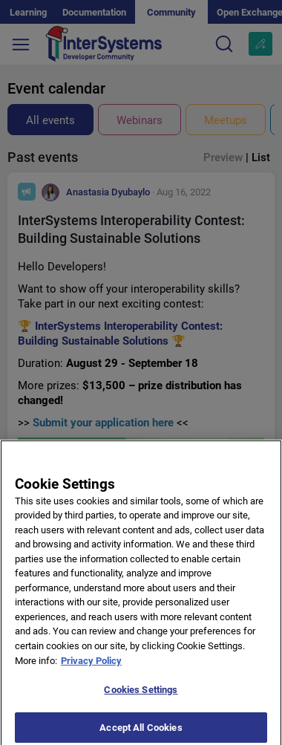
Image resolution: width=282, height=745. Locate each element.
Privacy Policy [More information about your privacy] (91, 665)
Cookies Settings (140, 694)
